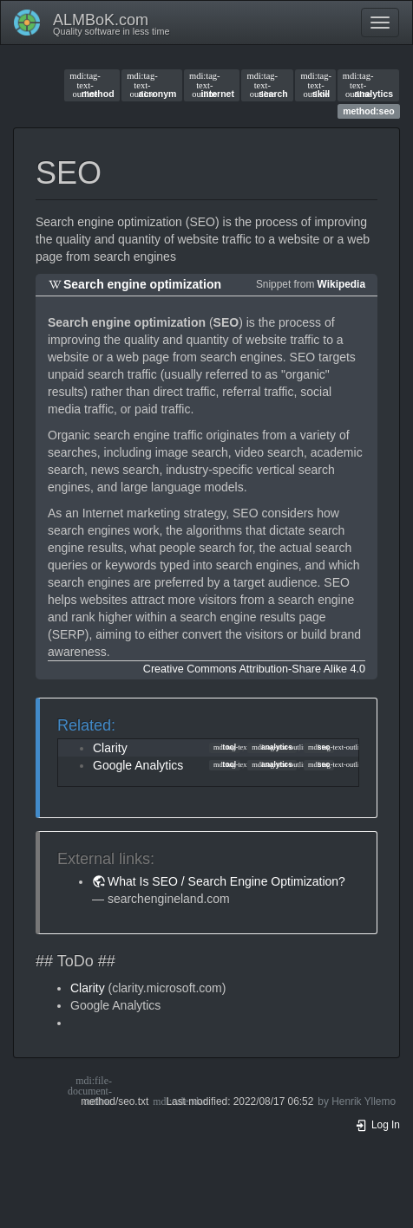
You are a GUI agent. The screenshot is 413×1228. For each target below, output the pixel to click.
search (267, 85)
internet (211, 85)
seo (319, 747)
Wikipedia (341, 284)
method (91, 85)
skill (315, 85)
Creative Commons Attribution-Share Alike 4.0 (254, 669)
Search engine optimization (142, 284)
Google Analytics (138, 765)
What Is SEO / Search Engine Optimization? (226, 881)
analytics (368, 85)
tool (224, 747)
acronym (151, 85)
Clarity (110, 748)
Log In (377, 1125)
